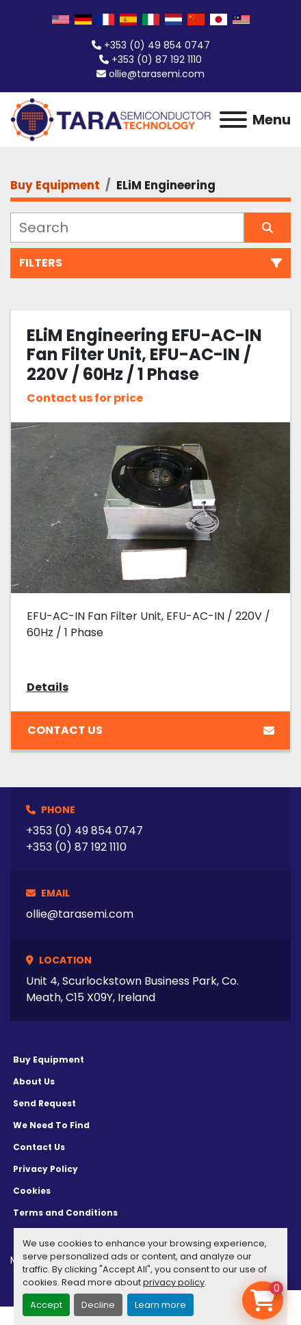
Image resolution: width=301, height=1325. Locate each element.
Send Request (44, 1103)
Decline (98, 1305)
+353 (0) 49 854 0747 (157, 45)
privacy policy (174, 1282)
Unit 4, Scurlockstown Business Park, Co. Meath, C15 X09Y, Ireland (132, 989)
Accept (46, 1305)
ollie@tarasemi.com (157, 74)
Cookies (32, 1191)
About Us (34, 1081)
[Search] (127, 228)
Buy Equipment (48, 1059)
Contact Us (150, 730)
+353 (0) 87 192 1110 (157, 59)
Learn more (160, 1305)
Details (47, 687)
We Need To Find (51, 1125)
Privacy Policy (45, 1169)
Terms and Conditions (65, 1212)
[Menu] (233, 119)
